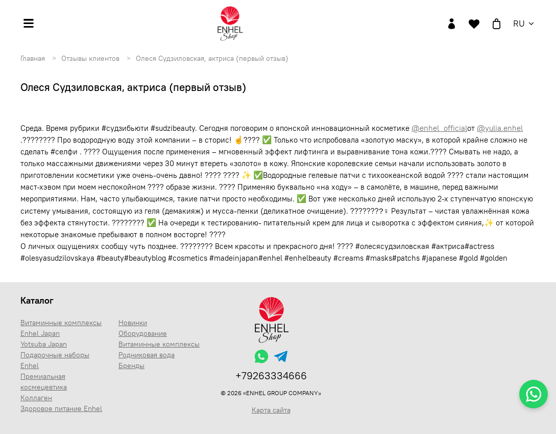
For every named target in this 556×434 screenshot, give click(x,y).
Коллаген (36, 397)
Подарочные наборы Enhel (54, 360)
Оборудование (142, 333)
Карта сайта (271, 410)
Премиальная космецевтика (43, 382)
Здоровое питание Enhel (61, 408)
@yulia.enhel (500, 128)
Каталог (37, 300)
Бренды (131, 365)
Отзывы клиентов (90, 58)
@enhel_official (439, 128)
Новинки (132, 322)
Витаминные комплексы (159, 344)
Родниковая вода (146, 354)
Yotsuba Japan (43, 344)
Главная (32, 58)
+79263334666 (271, 375)
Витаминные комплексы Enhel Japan (61, 328)
